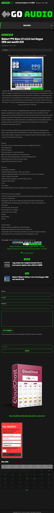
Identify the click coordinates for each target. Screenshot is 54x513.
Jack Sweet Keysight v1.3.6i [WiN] (25, 3)
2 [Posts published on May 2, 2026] (41, 470)
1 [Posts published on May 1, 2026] (34, 470)
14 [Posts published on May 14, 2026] (27, 479)
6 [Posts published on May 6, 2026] (19, 474)
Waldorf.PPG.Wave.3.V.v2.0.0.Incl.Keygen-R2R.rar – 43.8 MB (27, 246)
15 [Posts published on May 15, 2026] (34, 479)
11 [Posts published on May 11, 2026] (5, 479)
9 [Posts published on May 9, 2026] (41, 474)
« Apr (26, 490)
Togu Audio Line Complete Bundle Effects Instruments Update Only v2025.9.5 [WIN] (27, 264)
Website (3, 303)
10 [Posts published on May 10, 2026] (49, 474)
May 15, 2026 (41, 3)
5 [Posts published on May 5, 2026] (12, 474)
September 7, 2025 (8, 45)
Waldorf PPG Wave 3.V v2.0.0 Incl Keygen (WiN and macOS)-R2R (22, 40)
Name (3, 291)
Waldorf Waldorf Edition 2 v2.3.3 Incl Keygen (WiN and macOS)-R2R (30, 278)
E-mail (3, 297)
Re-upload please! (27, 253)
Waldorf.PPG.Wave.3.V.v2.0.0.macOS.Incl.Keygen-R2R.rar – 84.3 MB (27, 249)
